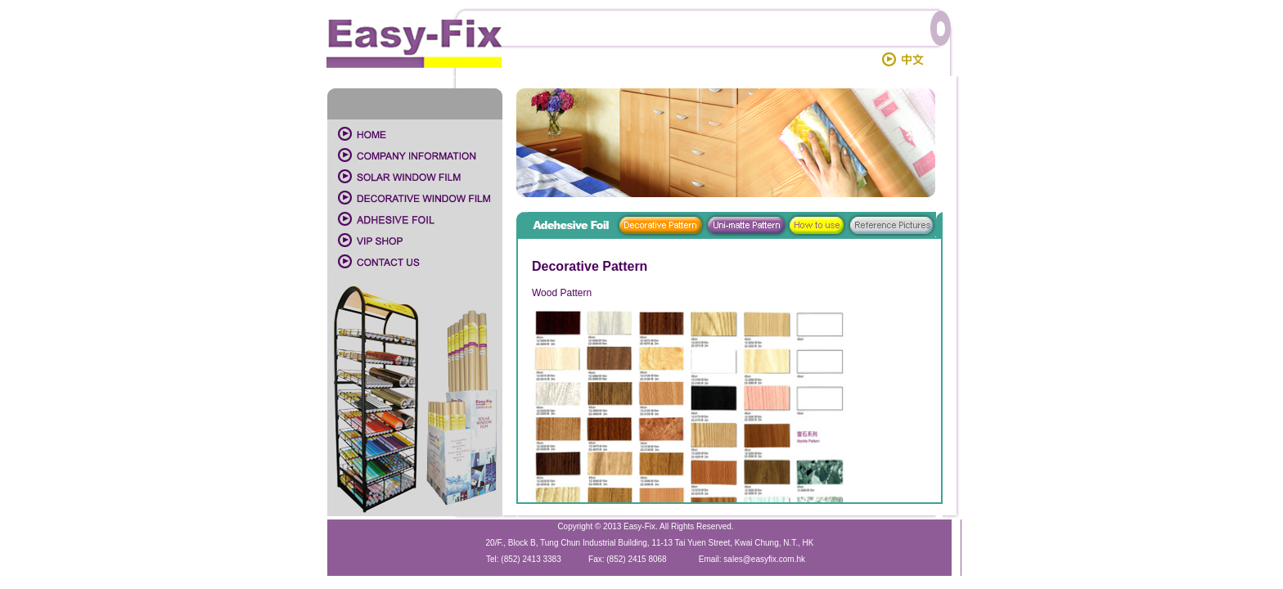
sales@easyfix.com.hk (764, 559)
